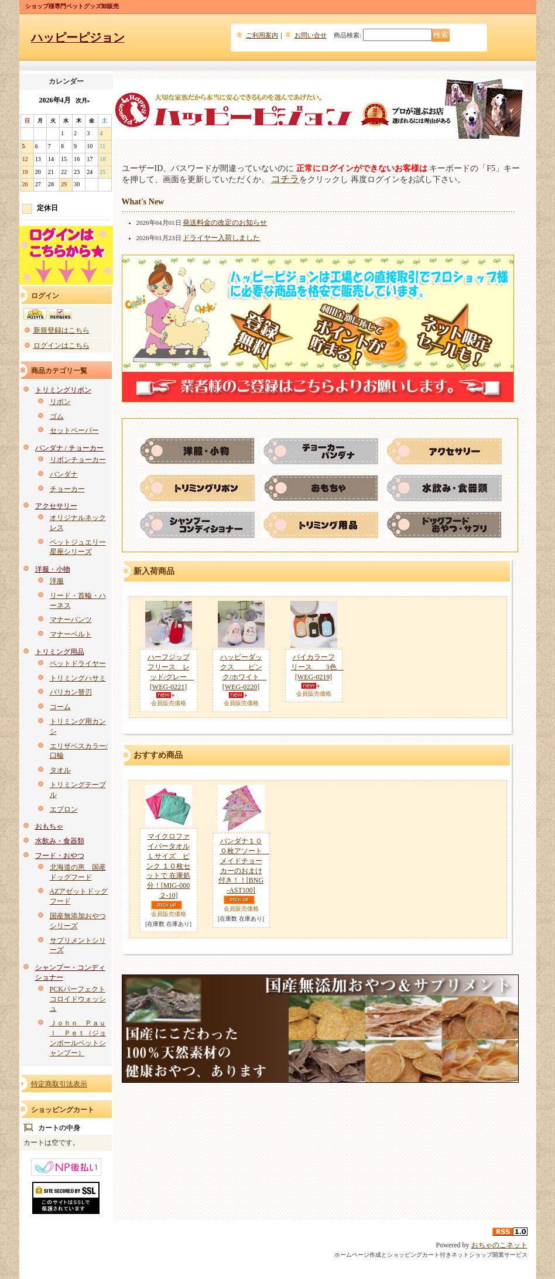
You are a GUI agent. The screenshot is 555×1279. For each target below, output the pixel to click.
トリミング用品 (59, 652)
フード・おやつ (59, 855)
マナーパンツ (71, 619)
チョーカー (67, 489)
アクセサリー (56, 506)
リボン (60, 402)
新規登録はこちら (61, 330)
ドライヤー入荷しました (221, 238)
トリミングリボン (63, 390)
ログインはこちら (61, 345)
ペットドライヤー (78, 663)
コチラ (285, 179)
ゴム (57, 416)
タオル (60, 770)
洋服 (57, 581)
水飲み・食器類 (59, 841)
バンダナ (64, 474)
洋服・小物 (52, 569)
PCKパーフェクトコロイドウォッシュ (78, 999)
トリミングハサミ (78, 678)
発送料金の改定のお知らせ (225, 222)
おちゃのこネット (499, 1245)
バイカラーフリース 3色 (317, 667)
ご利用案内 (262, 35)
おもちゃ (49, 826)
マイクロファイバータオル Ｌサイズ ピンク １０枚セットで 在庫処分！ (168, 866)
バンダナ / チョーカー (69, 448)
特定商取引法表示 (59, 1084)
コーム (60, 707)
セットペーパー (74, 430)
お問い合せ (310, 35)
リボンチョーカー (78, 460)
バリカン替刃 (71, 692)
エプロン (64, 809)
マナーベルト (71, 634)
